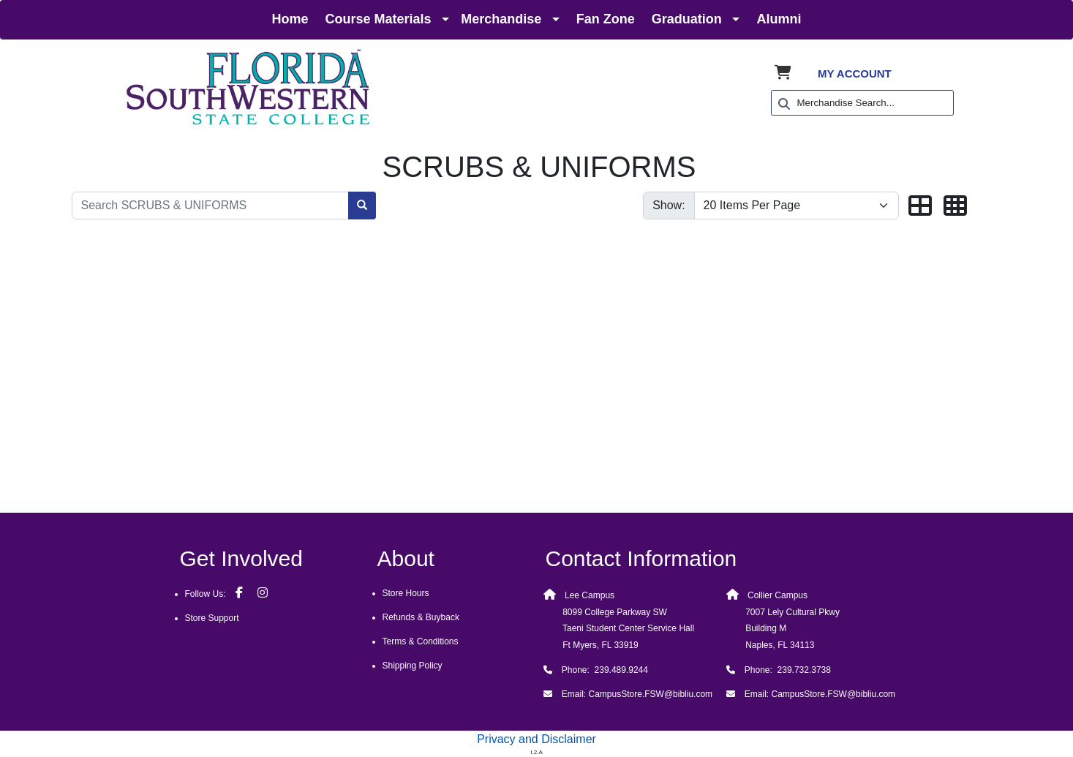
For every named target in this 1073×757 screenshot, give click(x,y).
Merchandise (501, 19)
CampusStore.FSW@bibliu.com (651, 694)
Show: (668, 205)
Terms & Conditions (421, 641)
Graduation (687, 19)
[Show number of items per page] (797, 205)
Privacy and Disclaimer (536, 739)
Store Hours (406, 593)
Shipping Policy (413, 665)
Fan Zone (605, 19)
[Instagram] (262, 592)
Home (290, 19)
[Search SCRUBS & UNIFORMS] (210, 205)
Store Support (212, 618)
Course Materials (378, 19)
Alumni (778, 19)
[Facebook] (239, 592)
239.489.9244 (620, 670)
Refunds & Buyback (421, 617)
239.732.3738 (804, 670)
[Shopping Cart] (783, 73)
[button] (920, 206)
